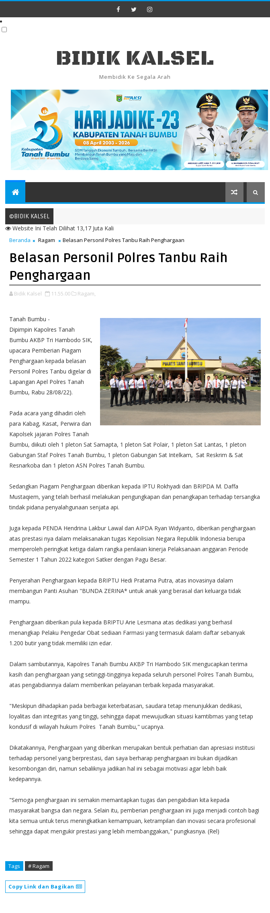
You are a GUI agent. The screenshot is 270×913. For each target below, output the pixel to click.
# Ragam (38, 866)
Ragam (46, 240)
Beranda (20, 240)
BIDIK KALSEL (135, 58)
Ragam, (87, 293)
